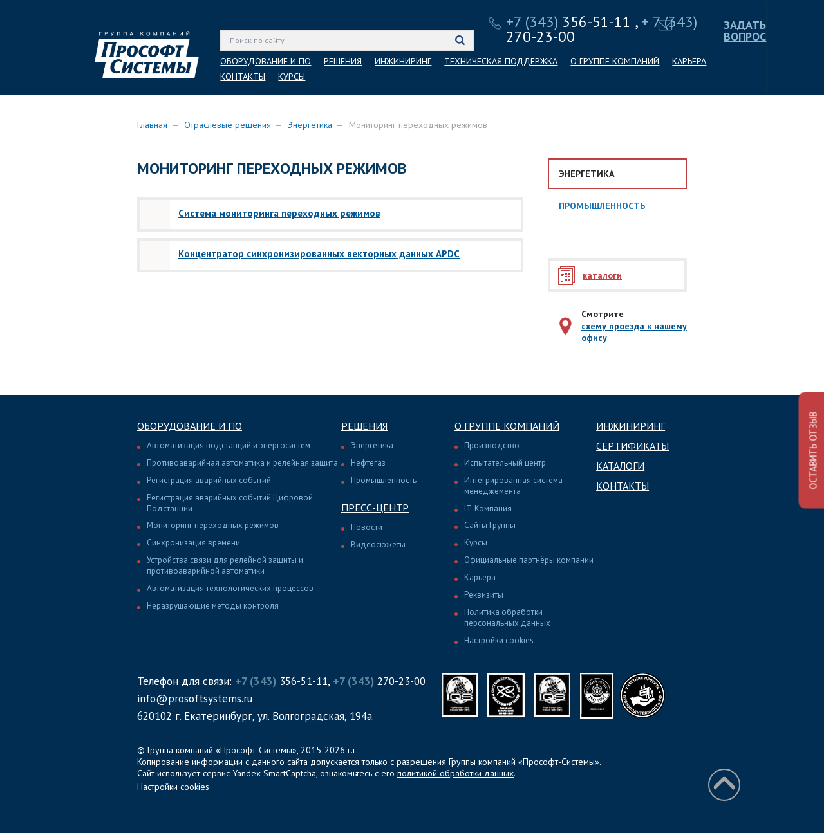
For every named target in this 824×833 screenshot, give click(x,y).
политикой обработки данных (455, 773)
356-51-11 (568, 21)
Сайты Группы (490, 525)
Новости (366, 527)
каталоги (602, 275)
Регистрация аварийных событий (209, 480)
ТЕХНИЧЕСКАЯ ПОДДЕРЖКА (500, 61)
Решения (364, 425)
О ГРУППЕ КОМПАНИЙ (614, 61)
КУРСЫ (291, 76)
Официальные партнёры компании (529, 559)
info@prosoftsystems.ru (194, 698)
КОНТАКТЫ (242, 76)
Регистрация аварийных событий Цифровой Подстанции (230, 503)
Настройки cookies (499, 640)
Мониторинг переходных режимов (213, 525)
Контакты (622, 485)
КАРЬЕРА (689, 61)
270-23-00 (379, 681)
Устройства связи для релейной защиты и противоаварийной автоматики (225, 565)
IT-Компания (488, 508)
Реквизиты (483, 594)
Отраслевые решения (227, 125)
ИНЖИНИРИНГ (403, 61)
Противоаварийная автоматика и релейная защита (242, 462)
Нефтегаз (368, 462)
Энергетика (310, 125)
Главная (152, 125)
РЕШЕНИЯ (343, 61)
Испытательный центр (505, 462)
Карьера (480, 577)
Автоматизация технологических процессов (230, 588)
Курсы (475, 542)
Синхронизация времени (193, 542)
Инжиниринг (630, 425)
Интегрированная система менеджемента (513, 486)
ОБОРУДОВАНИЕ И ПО (265, 61)
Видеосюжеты (378, 544)
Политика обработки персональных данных (507, 617)
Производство (492, 445)
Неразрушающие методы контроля (213, 605)
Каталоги (620, 465)
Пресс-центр (375, 507)
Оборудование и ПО (189, 425)
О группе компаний (506, 425)
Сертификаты (632, 445)
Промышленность (602, 206)
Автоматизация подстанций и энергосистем (228, 445)
